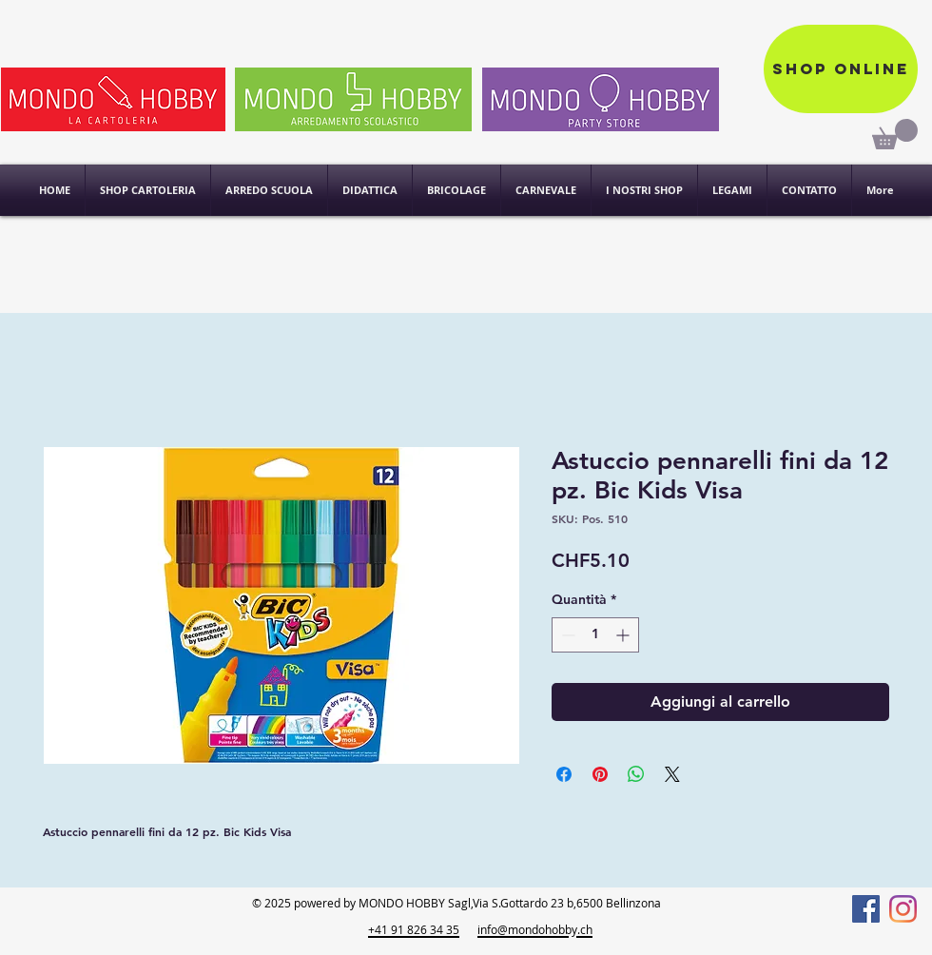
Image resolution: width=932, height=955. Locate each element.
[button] (644, 190)
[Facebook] (866, 909)
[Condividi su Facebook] (564, 774)
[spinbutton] (595, 635)
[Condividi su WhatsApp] (636, 774)
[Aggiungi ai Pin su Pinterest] (600, 774)
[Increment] (624, 635)
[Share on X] (672, 774)
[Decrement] (566, 635)
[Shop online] (841, 69)
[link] (895, 134)
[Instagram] (903, 909)
